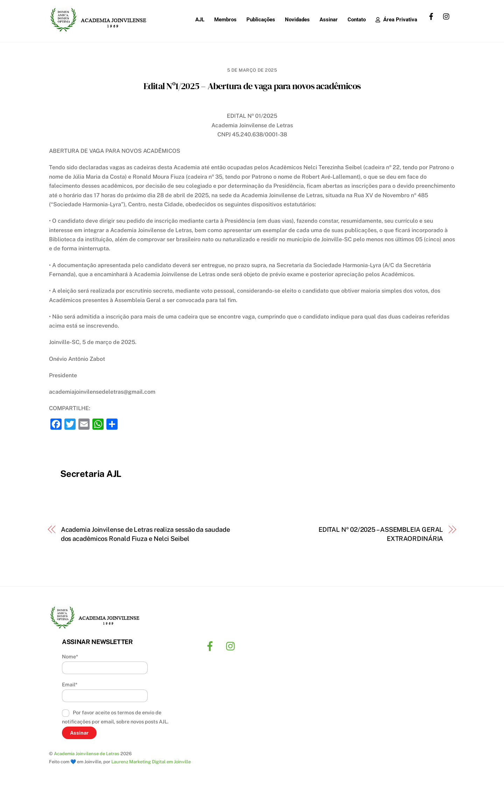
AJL (199, 19)
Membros (225, 19)
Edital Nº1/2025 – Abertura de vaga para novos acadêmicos (252, 86)
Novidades (297, 19)
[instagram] (447, 16)
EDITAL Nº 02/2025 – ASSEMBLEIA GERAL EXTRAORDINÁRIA (380, 534)
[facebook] (431, 16)
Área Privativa (396, 19)
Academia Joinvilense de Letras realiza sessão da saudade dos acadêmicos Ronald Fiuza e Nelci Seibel (145, 534)
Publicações (260, 19)
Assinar (329, 19)
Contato (357, 19)
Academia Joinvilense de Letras (86, 753)
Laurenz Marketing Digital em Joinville (151, 761)
